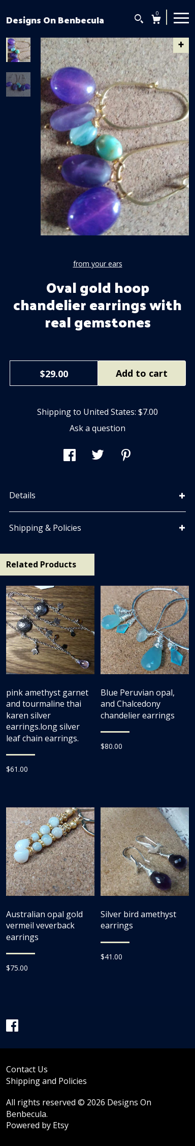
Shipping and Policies (46, 1081)
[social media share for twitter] (98, 456)
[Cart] (156, 20)
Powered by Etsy (37, 1125)
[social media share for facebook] (69, 456)
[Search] (139, 20)
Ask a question (97, 428)
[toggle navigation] (181, 17)
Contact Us (27, 1069)
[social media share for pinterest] (126, 456)
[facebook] (12, 1026)
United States (109, 411)
